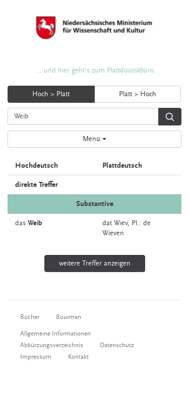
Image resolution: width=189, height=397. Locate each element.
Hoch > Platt (51, 94)
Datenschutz (117, 345)
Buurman (68, 316)
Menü (94, 139)
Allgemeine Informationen (55, 333)
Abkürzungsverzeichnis (51, 345)
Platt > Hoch (137, 94)
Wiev (121, 223)
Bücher (29, 316)
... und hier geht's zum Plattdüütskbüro (95, 71)
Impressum (35, 356)
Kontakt (78, 356)
